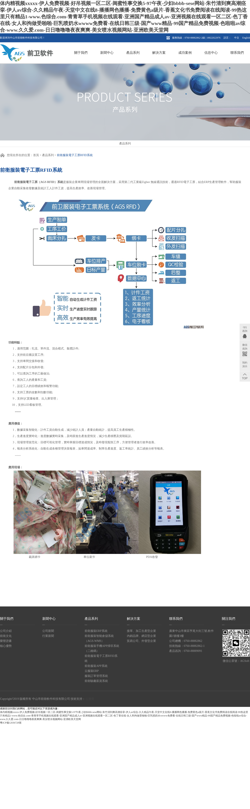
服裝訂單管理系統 (96, 676)
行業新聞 (48, 635)
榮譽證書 (6, 640)
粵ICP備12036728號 (10, 722)
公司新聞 (48, 630)
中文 (236, 37)
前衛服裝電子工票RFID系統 (75, 155)
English (246, 37)
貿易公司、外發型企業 (141, 640)
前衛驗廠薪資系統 (96, 681)
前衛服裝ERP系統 (96, 630)
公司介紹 (6, 630)
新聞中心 (107, 52)
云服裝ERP (92, 670)
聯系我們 (237, 52)
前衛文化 (6, 635)
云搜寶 (89, 698)
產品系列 (133, 52)
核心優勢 (6, 645)
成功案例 (185, 52)
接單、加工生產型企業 (141, 630)
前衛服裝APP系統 (96, 665)
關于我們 (81, 52)
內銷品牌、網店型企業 (141, 635)
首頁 (36, 155)
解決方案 (159, 52)
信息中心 (211, 52)
